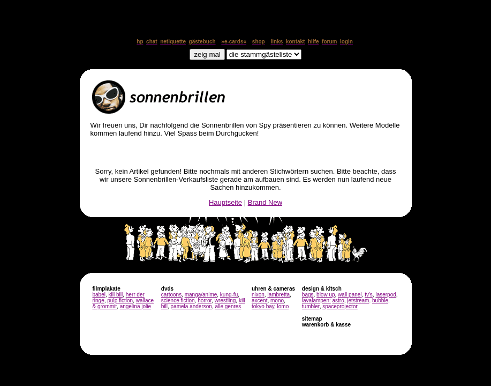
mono (277, 300)
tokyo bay (263, 306)
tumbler (311, 306)
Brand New (265, 202)
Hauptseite (225, 202)
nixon (258, 295)
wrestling (225, 300)
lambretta (278, 295)
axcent (259, 300)
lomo (283, 306)
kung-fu (229, 295)
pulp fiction (120, 300)
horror (204, 300)
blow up (325, 295)
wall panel (349, 295)
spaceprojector (340, 306)
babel (99, 295)
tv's (369, 295)
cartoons (171, 295)
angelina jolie (135, 306)
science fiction (178, 300)
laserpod (385, 295)
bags (308, 295)
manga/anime (201, 295)
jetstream (358, 300)
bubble (380, 300)
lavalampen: (316, 300)
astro (338, 300)
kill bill (116, 295)
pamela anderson (191, 306)
